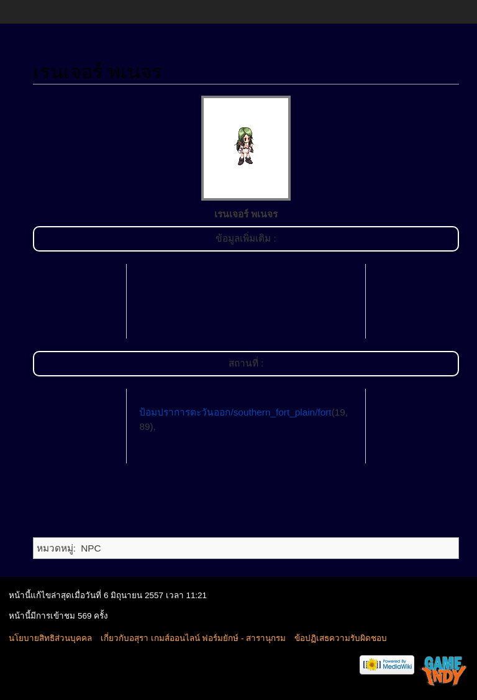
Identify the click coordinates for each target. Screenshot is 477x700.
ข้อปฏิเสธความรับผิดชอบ (340, 638)
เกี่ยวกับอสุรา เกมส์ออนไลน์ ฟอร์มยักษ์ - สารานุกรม (193, 638)
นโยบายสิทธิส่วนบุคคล (50, 638)
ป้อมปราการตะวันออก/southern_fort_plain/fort (235, 412)
